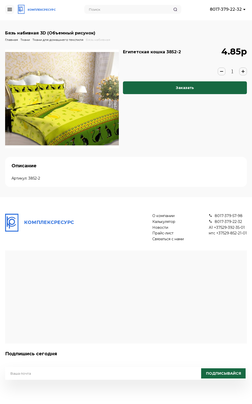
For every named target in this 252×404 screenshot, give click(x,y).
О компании (163, 216)
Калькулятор (163, 222)
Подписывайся (223, 373)
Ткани (25, 40)
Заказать (185, 87)
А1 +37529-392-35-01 (227, 227)
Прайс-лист (163, 233)
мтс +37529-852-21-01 (228, 233)
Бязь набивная (98, 40)
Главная (11, 40)
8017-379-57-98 (229, 216)
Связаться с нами (168, 239)
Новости (160, 227)
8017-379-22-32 (226, 9)
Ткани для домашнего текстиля (57, 40)
